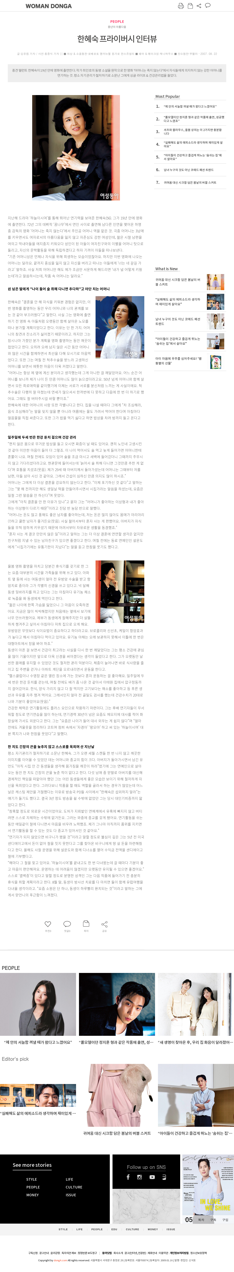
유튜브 (152, 1177)
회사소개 (118, 1253)
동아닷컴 (107, 1253)
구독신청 (33, 1253)
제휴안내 (152, 1253)
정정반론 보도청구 (87, 1253)
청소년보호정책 (198, 1253)
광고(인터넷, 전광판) (135, 1253)
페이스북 (128, 1177)
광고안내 (44, 1253)
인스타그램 (139, 1177)
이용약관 (163, 1253)
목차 (201, 1220)
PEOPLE (117, 21)
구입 (225, 1220)
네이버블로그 (164, 1177)
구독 (213, 1220)
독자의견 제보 (69, 1253)
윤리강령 (55, 1253)
